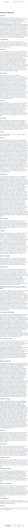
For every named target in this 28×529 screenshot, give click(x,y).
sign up (23, 1)
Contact (21, 524)
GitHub (19, 526)
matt (8, 525)
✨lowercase (6, 1)
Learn (15, 524)
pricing (17, 1)
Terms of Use (15, 525)
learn (14, 1)
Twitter (23, 525)
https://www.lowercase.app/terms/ (6, 24)
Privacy (20, 525)
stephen (5, 525)
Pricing (18, 524)
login (20, 1)
